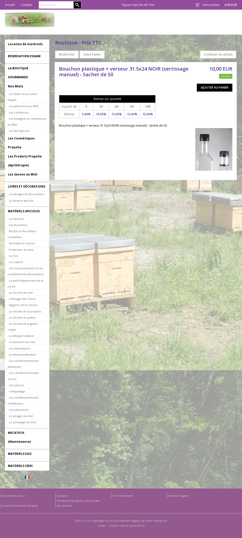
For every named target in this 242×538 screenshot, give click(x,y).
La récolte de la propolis (25, 311)
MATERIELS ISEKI (20, 466)
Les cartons (16, 385)
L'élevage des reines (22, 299)
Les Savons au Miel (22, 174)
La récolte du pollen (22, 317)
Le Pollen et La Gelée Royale (22, 97)
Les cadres (16, 262)
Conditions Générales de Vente (19, 505)
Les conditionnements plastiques (23, 363)
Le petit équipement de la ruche (25, 283)
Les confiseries (18, 112)
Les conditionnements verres (23, 376)
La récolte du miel (21, 292)
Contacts (62, 496)
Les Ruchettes (18, 225)
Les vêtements (18, 410)
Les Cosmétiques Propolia (21, 142)
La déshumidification (22, 354)
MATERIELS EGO (20, 454)
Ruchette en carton (22, 243)
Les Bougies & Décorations (26, 194)
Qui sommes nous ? (13, 496)
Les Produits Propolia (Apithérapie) (25, 160)
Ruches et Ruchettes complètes (22, 234)
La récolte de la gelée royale (23, 326)
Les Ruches (16, 219)
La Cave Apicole (19, 131)
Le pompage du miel (22, 422)
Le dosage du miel (21, 416)
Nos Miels (15, 86)
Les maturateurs (20, 348)
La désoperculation (21, 336)
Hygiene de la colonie (23, 305)
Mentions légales (178, 496)
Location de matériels (25, 44)
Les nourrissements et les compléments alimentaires (25, 271)
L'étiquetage (17, 391)
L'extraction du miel (22, 342)
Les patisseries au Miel (24, 106)
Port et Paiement (123, 496)
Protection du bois (21, 249)
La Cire (13, 256)
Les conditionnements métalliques (23, 400)
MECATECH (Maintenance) (19, 437)
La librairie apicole (21, 200)
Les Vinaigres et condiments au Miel (27, 121)
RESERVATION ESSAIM (24, 56)
